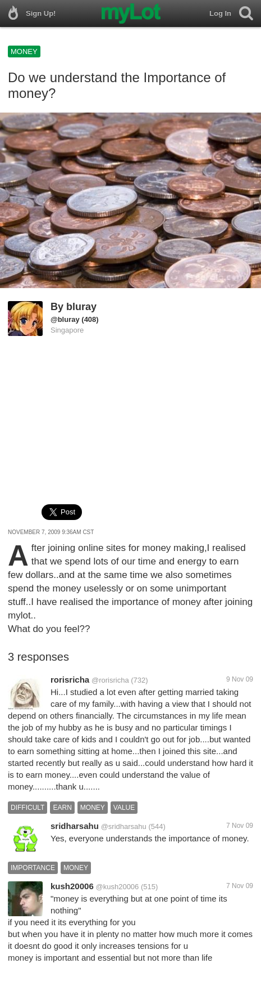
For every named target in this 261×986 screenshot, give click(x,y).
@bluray (65, 319)
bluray (81, 306)
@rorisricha (110, 680)
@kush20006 (117, 886)
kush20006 (72, 886)
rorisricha (70, 679)
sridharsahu (75, 826)
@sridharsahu (123, 826)
